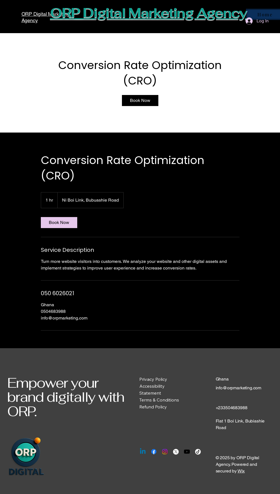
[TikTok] (197, 451)
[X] (175, 451)
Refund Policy (153, 407)
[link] (140, 100)
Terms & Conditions (159, 400)
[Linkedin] (142, 451)
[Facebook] (153, 451)
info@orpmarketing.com (239, 387)
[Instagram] (164, 451)
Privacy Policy (153, 379)
